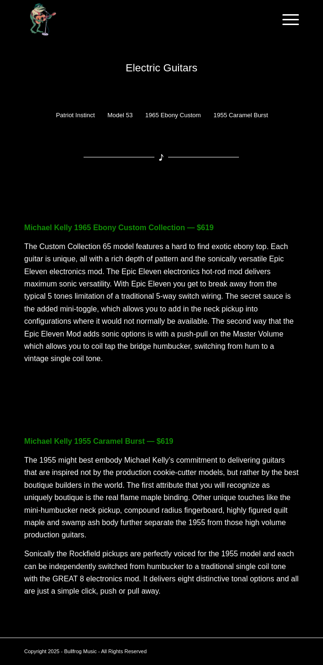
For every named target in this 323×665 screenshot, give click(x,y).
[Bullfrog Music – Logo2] (134, 19)
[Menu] (286, 19)
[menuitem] (286, 19)
